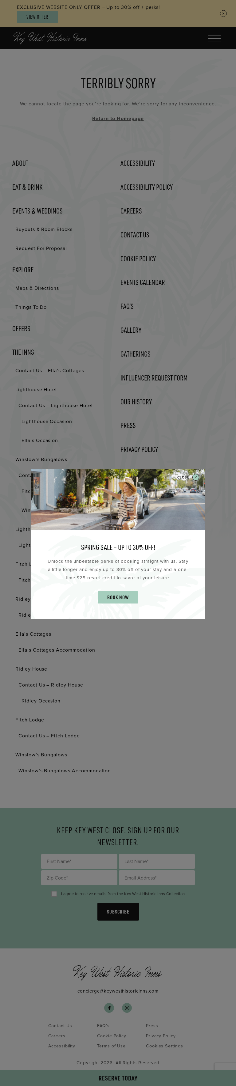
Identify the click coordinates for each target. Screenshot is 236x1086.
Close (188, 477)
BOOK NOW (118, 597)
